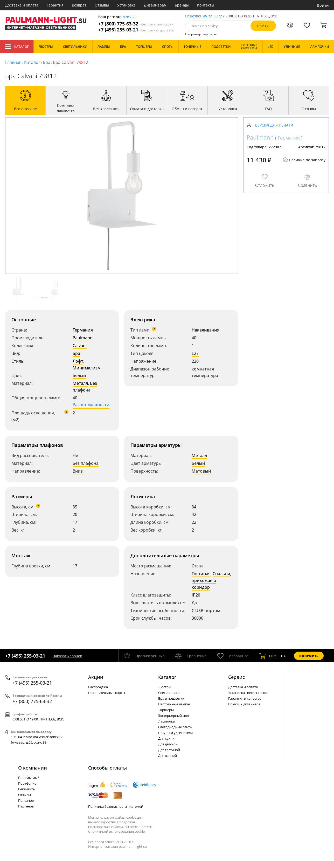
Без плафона (85, 386)
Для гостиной (169, 749)
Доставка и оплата (21, 5)
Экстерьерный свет (173, 715)
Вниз (78, 471)
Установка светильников (248, 692)
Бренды (182, 5)
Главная (13, 62)
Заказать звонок (67, 655)
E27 (195, 353)
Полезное (26, 800)
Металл (80, 383)
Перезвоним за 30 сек (204, 16)
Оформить (308, 656)
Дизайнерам (155, 5)
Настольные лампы (174, 704)
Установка (126, 5)
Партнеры (26, 806)
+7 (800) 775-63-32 (135, 24)
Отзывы (102, 5)
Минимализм (87, 368)
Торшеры (166, 709)
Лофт (78, 361)
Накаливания (205, 330)
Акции (95, 677)
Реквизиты (27, 789)
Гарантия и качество (244, 698)
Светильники (168, 692)
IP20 (196, 595)
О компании (32, 768)
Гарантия (55, 5)
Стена (198, 566)
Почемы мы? (28, 777)
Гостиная (201, 574)
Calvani (80, 345)
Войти (323, 5)
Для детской (168, 744)
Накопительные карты (106, 692)
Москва (129, 17)
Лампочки (166, 721)
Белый (79, 375)
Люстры (164, 687)
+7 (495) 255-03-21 (136, 30)
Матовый (201, 471)
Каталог (17, 47)
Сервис (236, 677)
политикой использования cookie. (118, 831)
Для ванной (167, 755)
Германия (83, 330)
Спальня (221, 574)
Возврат (79, 5)
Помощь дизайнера (244, 704)
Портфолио (27, 783)
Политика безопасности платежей (115, 806)
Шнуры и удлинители (175, 732)
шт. (268, 656)
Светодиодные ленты (175, 727)
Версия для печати (274, 125)
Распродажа (98, 687)
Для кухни (166, 738)
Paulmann (83, 338)
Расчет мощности (91, 404)
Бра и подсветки (171, 698)
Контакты (205, 5)
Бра (46, 62)
